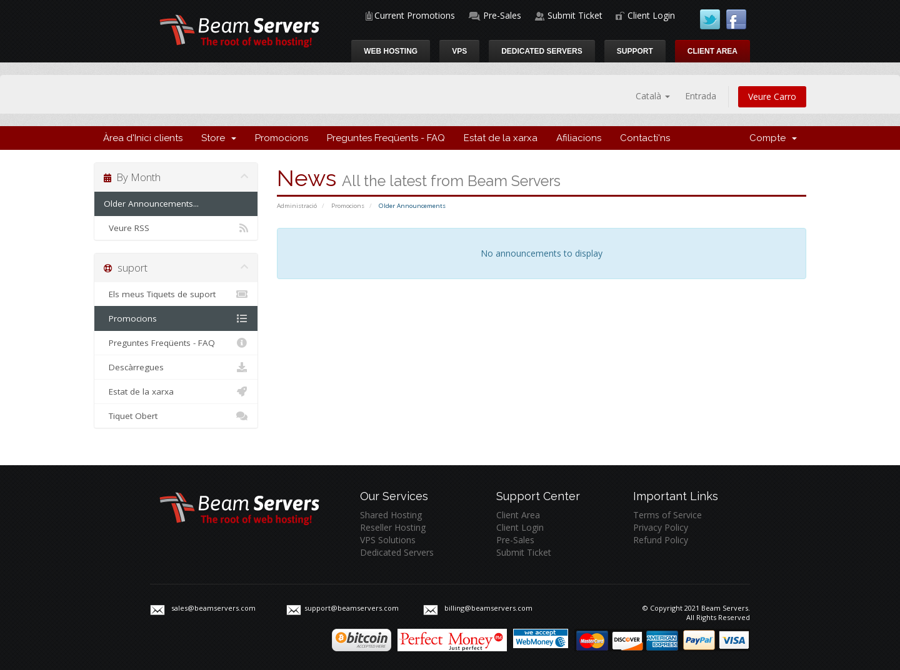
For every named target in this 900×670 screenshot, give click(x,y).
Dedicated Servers (541, 51)
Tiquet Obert (176, 415)
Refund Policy (660, 540)
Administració (297, 206)
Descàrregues (176, 367)
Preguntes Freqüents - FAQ (386, 138)
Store (218, 138)
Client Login (651, 15)
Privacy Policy (660, 527)
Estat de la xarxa (501, 138)
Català (653, 96)
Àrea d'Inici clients (142, 138)
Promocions (281, 138)
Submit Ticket (575, 15)
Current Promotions (414, 15)
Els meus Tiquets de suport (176, 294)
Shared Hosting (391, 515)
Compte (773, 138)
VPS (459, 51)
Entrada (700, 96)
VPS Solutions (388, 540)
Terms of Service (667, 515)
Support (635, 51)
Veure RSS (176, 227)
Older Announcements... (151, 203)
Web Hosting (391, 51)
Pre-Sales (502, 15)
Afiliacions (578, 138)
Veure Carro (772, 96)
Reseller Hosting (393, 527)
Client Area (713, 51)
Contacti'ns (645, 138)
